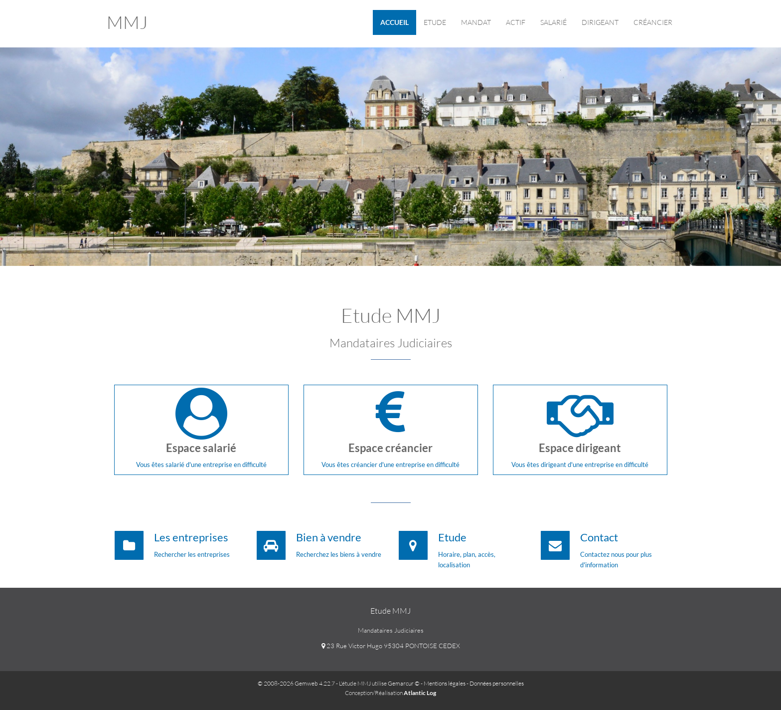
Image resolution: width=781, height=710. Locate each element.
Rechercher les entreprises (192, 554)
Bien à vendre (328, 537)
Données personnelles (496, 683)
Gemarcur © (404, 683)
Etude (435, 22)
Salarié (553, 22)
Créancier (652, 22)
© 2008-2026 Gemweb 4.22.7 (296, 683)
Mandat (476, 22)
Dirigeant (600, 22)
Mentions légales (445, 683)
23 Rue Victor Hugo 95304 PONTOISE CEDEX (390, 646)
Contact (599, 537)
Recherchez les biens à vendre (338, 554)
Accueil (394, 22)
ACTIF (515, 22)
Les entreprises (191, 537)
